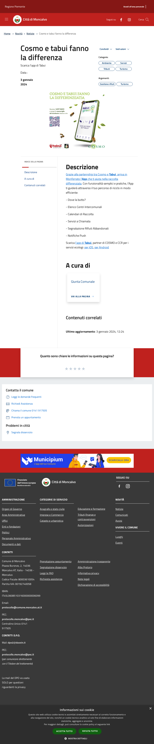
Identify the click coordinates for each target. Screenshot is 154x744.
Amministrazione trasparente (94, 561)
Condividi (106, 49)
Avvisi (118, 521)
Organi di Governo (12, 509)
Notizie (30, 34)
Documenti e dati (11, 544)
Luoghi (119, 537)
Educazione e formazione (91, 509)
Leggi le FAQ (47, 573)
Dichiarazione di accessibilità (93, 585)
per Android (101, 247)
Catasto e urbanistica (51, 521)
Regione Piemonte (15, 6)
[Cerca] (147, 19)
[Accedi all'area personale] (133, 6)
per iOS (88, 247)
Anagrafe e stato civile (52, 509)
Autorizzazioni (86, 525)
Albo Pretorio (85, 567)
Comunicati (121, 515)
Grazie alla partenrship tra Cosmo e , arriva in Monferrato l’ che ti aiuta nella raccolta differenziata (96, 179)
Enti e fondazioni (11, 527)
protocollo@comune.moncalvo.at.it (22, 607)
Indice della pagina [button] (33, 161)
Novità (18, 34)
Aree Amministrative (13, 515)
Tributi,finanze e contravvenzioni (87, 517)
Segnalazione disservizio (53, 567)
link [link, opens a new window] (108, 724)
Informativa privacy (88, 573)
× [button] (150, 708)
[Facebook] (120, 19)
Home (7, 34)
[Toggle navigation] (6, 19)
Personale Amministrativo (16, 538)
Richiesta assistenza (51, 579)
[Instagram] (128, 19)
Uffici (5, 521)
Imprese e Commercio (52, 515)
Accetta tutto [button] (64, 731)
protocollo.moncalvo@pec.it (18, 619)
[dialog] (77, 724)
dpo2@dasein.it (17, 642)
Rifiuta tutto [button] (90, 731)
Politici (5, 532)
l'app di (83, 243)
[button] (77, 738)
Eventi (119, 543)
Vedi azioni (123, 49)
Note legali (84, 579)
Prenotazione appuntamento (55, 561)
